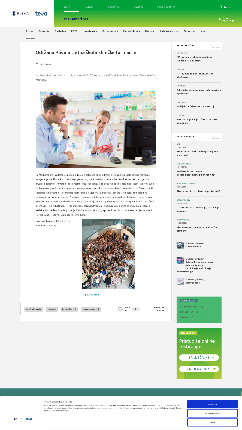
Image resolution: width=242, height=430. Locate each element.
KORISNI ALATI (189, 301)
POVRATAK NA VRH (159, 309)
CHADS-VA (186, 312)
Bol (178, 144)
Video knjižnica (166, 7)
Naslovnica (30, 38)
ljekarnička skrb (69, 309)
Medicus (138, 7)
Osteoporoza (183, 200)
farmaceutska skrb (91, 309)
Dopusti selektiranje (212, 402)
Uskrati (212, 411)
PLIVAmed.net (76, 19)
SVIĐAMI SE (132, 309)
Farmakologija (184, 164)
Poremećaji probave (186, 184)
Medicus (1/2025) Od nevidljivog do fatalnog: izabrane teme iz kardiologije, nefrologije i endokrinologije (195, 265)
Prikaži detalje (145, 424)
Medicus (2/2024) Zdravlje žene (190, 281)
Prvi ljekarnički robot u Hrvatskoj (195, 106)
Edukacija (114, 7)
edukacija (51, 309)
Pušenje (184, 317)
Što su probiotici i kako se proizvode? (198, 191)
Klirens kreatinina (189, 306)
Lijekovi (89, 7)
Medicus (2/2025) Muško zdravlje (190, 245)
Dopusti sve (212, 393)
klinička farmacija (33, 309)
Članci (67, 7)
